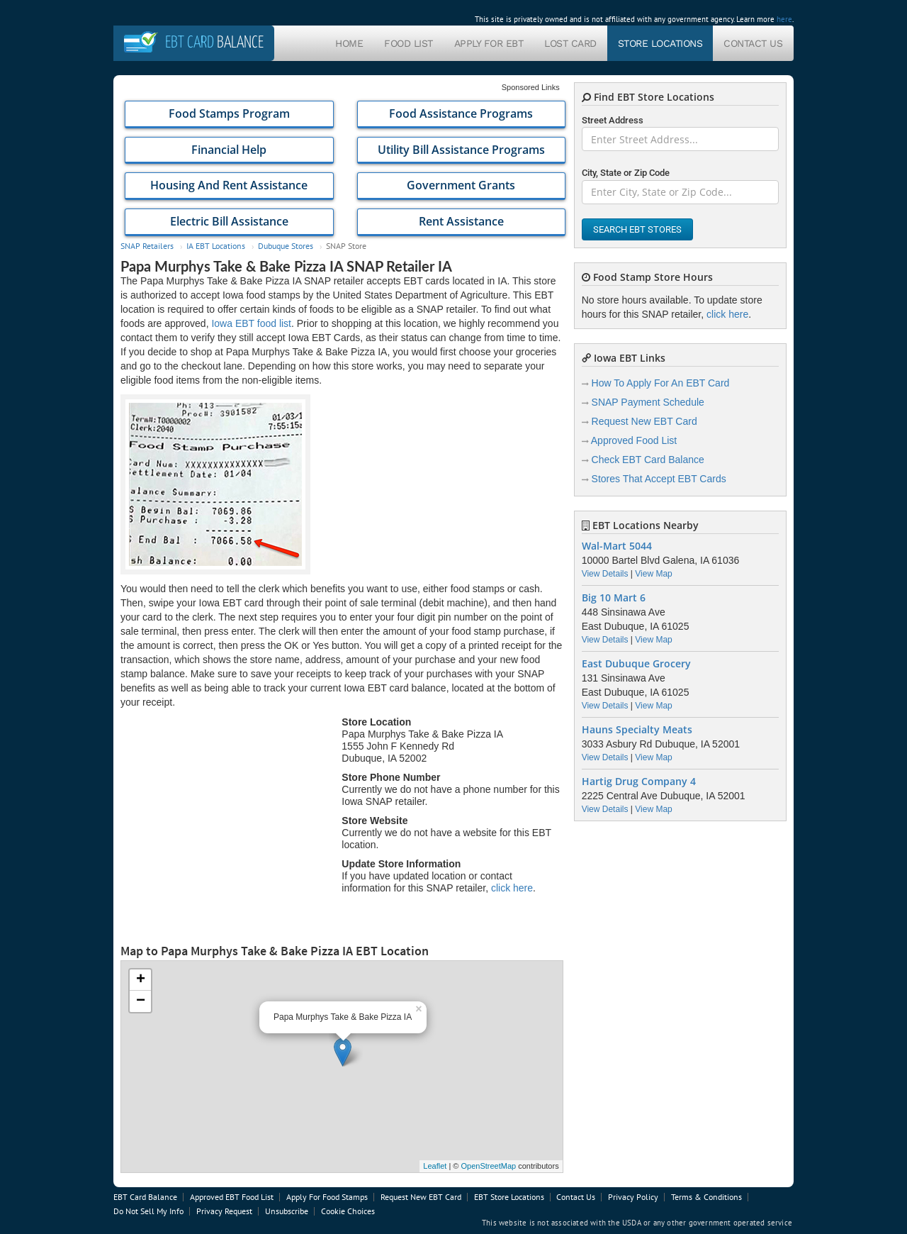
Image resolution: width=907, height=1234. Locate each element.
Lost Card (570, 43)
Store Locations (660, 43)
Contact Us (752, 43)
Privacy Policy (633, 1196)
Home (349, 43)
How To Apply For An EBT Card (661, 383)
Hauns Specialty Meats (637, 729)
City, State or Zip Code (626, 172)
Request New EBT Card (644, 421)
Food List (408, 43)
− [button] (140, 1001)
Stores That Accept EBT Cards (659, 478)
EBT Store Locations (509, 1196)
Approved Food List (634, 440)
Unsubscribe (286, 1211)
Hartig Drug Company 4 (639, 781)
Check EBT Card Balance (648, 459)
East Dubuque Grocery (636, 663)
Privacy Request (224, 1211)
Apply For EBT (489, 43)
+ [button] (140, 980)
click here (512, 888)
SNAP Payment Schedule (648, 402)
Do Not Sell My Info (148, 1211)
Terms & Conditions (706, 1196)
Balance (214, 43)
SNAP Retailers (147, 245)
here (784, 19)
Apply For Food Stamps (327, 1196)
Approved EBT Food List (232, 1196)
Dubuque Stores (285, 245)
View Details (605, 574)
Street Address (612, 120)
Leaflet (434, 1166)
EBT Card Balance (145, 1196)
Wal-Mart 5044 (617, 546)
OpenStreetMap (488, 1166)
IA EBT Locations (215, 245)
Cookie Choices (348, 1211)
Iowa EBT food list (251, 323)
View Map (653, 574)
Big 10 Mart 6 (614, 597)
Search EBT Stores (637, 229)
